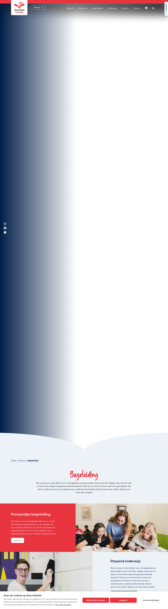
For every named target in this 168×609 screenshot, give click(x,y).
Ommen (22, 461)
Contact (137, 8)
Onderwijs (82, 8)
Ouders (125, 8)
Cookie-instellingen (151, 600)
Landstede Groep (166, 9)
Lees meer (17, 540)
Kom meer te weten (63, 604)
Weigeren (123, 600)
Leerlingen (112, 8)
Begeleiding (97, 8)
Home (13, 461)
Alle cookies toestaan (95, 600)
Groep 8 (69, 8)
